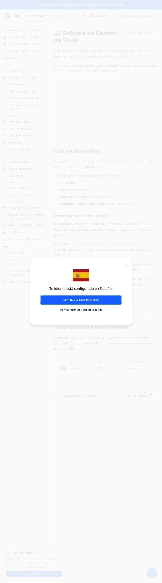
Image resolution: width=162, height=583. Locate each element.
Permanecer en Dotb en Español (81, 310)
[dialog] (81, 291)
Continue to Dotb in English (81, 299)
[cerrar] (126, 265)
